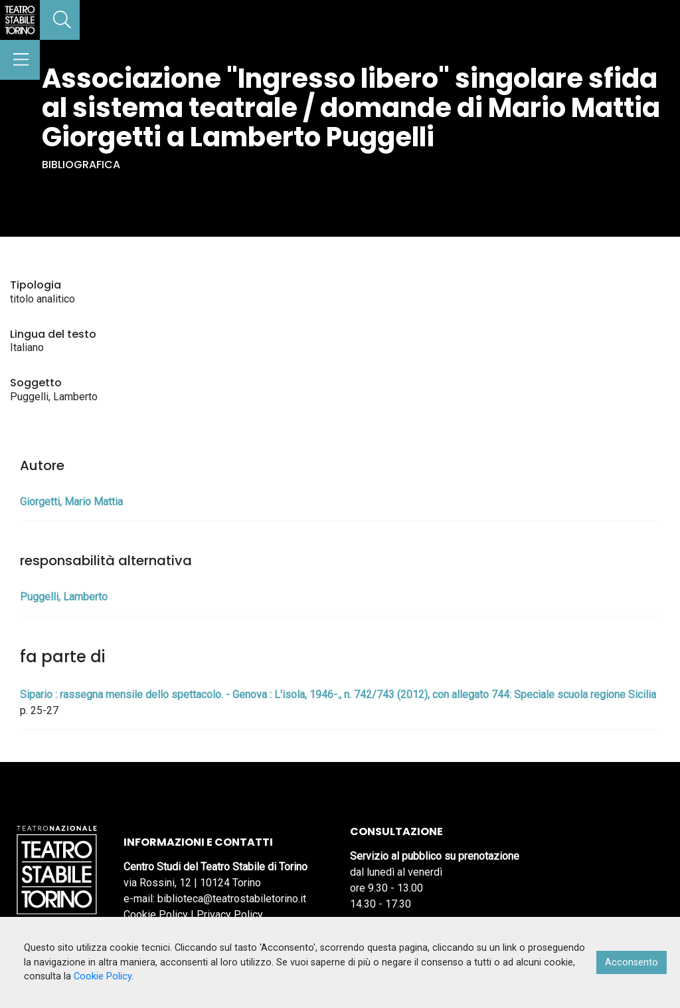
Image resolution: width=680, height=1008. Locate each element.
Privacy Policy (230, 914)
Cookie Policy (156, 914)
